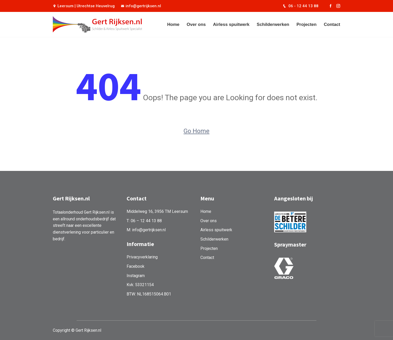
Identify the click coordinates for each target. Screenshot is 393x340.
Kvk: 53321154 (140, 284)
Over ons (196, 24)
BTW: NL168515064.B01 (149, 294)
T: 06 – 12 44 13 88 (144, 220)
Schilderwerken (273, 24)
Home (173, 24)
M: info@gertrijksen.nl (146, 229)
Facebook (135, 266)
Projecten (306, 24)
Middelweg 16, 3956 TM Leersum (157, 211)
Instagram (136, 275)
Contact (332, 24)
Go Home (196, 131)
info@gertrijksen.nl (141, 6)
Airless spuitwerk (231, 24)
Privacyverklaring (142, 257)
